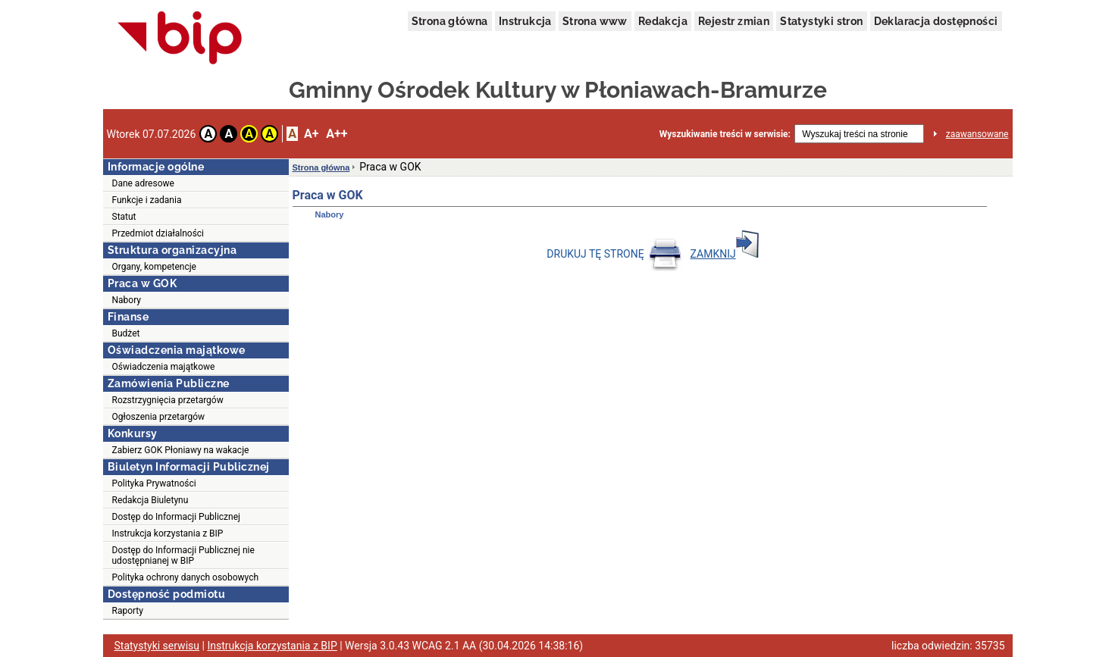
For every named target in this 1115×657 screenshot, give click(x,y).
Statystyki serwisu (157, 646)
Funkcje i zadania (147, 200)
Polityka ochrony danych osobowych (185, 577)
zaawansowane (977, 134)
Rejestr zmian (733, 21)
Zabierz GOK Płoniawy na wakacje (180, 450)
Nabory (127, 300)
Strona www (595, 21)
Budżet (126, 333)
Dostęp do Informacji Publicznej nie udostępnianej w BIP (183, 555)
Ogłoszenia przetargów (158, 416)
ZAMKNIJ (725, 254)
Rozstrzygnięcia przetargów (168, 400)
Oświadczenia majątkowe (163, 366)
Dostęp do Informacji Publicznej (176, 517)
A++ (336, 134)
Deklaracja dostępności (936, 21)
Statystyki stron (821, 21)
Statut (124, 216)
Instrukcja (525, 21)
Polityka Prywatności (154, 483)
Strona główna (450, 21)
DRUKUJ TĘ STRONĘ (614, 254)
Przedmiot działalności (158, 233)
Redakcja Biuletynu (150, 500)
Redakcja (662, 21)
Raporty (127, 610)
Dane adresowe (143, 183)
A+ (311, 134)
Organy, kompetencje (154, 266)
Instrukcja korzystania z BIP (168, 533)
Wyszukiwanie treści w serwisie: (725, 134)
